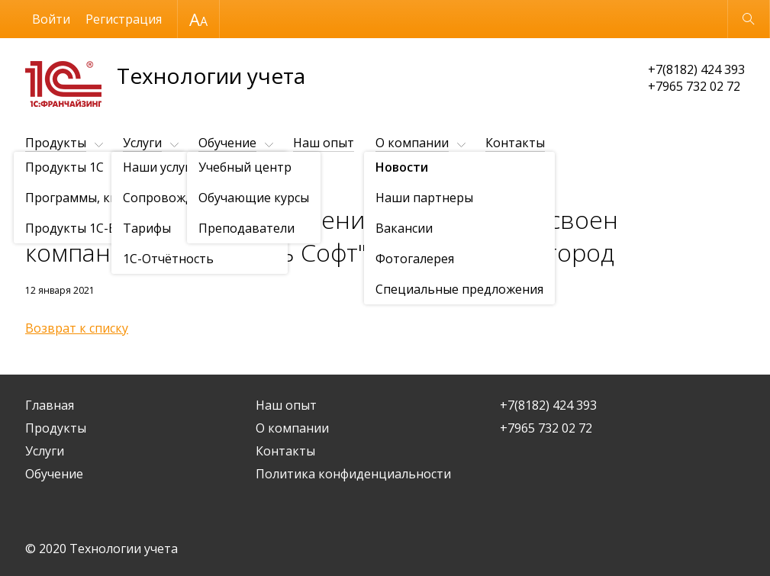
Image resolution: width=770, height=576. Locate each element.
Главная (49, 405)
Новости (113, 180)
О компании (412, 142)
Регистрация (123, 19)
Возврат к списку (76, 328)
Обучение (227, 142)
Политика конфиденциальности (353, 473)
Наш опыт (323, 142)
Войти (51, 19)
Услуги (142, 142)
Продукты (55, 142)
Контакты (515, 142)
